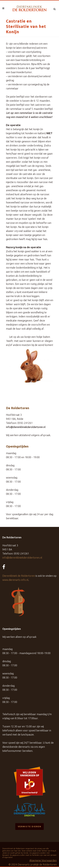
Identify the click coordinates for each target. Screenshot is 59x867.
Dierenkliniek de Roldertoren (18, 575)
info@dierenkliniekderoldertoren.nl (25, 427)
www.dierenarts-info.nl (15, 579)
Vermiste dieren (29, 826)
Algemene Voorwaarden (43, 860)
